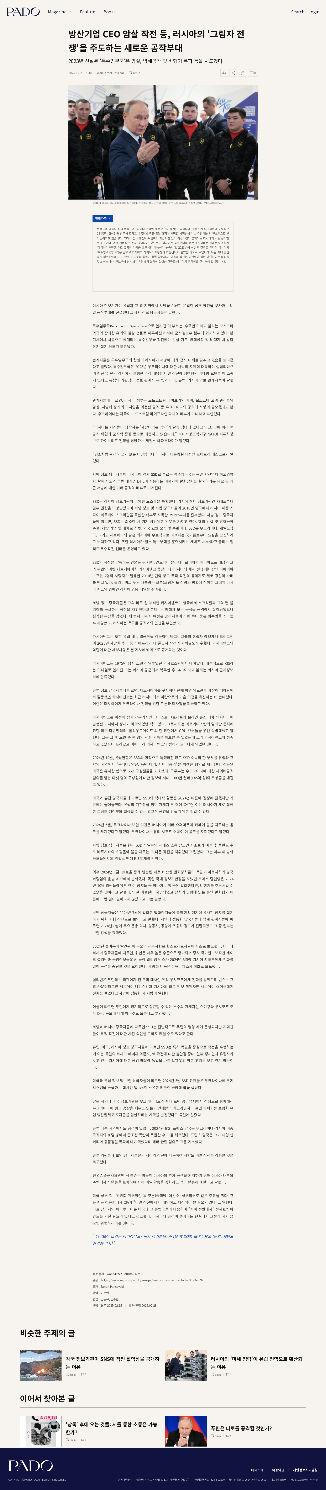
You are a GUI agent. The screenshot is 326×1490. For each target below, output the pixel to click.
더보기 (141, 1250)
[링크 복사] (242, 73)
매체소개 (257, 1469)
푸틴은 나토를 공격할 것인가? (241, 1404)
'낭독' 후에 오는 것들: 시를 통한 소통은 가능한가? (111, 1404)
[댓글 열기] (253, 73)
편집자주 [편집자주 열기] (103, 218)
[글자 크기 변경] (224, 73)
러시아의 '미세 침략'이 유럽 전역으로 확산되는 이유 (257, 1338)
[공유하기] (233, 73)
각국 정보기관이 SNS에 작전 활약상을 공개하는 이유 (112, 1338)
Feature (87, 12)
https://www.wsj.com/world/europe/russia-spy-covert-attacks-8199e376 (152, 1256)
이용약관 (278, 1469)
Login (313, 12)
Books (110, 12)
